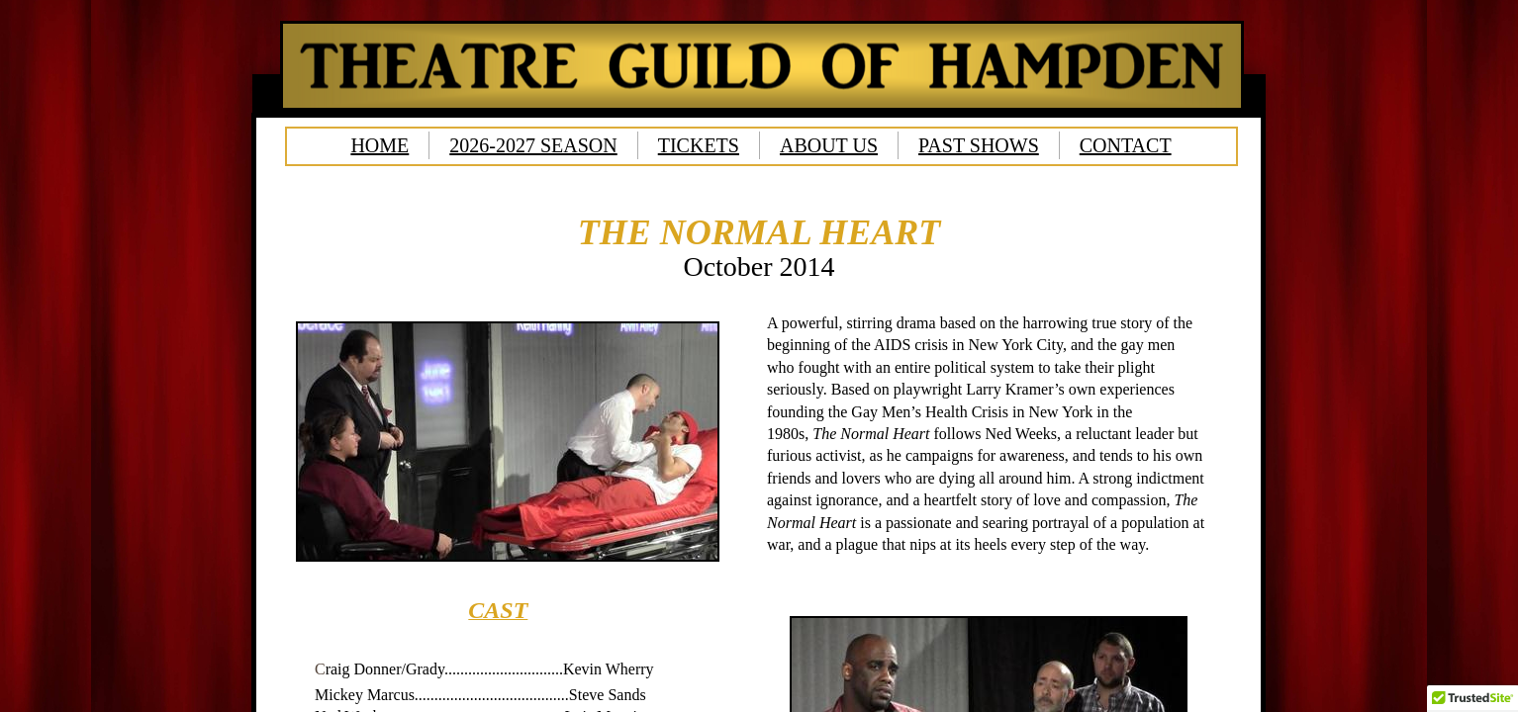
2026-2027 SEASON (533, 145)
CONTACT (1126, 145)
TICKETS (698, 145)
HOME (379, 145)
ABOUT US (829, 145)
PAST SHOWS (978, 145)
